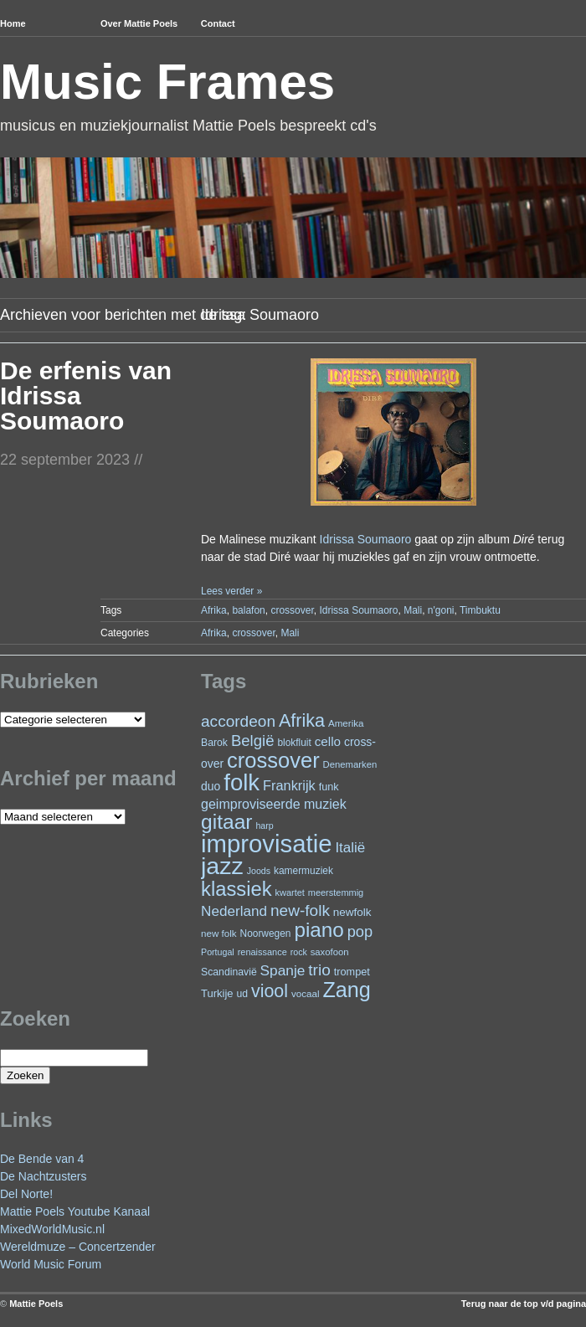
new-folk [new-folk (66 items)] (300, 910)
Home (13, 23)
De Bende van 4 (42, 1158)
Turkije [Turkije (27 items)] (217, 993)
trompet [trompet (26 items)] (352, 971)
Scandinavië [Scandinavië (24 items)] (229, 972)
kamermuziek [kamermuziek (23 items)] (303, 871)
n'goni (441, 610)
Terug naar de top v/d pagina (523, 1304)
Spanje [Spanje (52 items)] (283, 970)
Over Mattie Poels (138, 23)
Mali (413, 610)
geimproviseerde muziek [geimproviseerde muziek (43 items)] (274, 803)
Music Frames (167, 82)
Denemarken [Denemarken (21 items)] (350, 764)
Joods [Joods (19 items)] (258, 871)
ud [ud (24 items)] (243, 994)
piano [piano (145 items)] (318, 929)
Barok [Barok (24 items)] (214, 742)
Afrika (214, 610)
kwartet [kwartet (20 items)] (290, 892)
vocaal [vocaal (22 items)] (305, 993)
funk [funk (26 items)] (329, 786)
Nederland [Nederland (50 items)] (234, 911)
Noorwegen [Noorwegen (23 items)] (265, 933)
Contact (218, 23)
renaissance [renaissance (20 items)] (262, 952)
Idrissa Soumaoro (366, 539)
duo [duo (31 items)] (210, 786)
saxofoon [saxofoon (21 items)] (330, 952)
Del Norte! (26, 1194)
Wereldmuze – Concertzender (78, 1246)
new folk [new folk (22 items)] (219, 933)
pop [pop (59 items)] (360, 931)
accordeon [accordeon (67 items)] (238, 721)
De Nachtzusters (43, 1176)
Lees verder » (231, 591)
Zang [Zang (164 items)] (346, 989)
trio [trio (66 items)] (319, 970)
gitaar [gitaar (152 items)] (226, 821)
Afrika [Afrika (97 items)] (302, 720)
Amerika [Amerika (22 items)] (346, 723)
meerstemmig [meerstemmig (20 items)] (335, 892)
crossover (291, 610)
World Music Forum (50, 1264)
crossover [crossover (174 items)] (273, 760)
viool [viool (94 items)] (269, 991)
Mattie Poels (36, 1304)
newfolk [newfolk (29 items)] (352, 912)
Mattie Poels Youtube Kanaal (75, 1211)
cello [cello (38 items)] (328, 741)
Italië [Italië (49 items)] (350, 848)
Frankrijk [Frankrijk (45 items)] (289, 785)
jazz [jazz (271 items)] (222, 865)
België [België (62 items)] (253, 740)
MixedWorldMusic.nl (52, 1229)
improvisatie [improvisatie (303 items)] (266, 843)
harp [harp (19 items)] (264, 825)
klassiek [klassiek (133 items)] (236, 888)
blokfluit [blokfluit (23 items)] (294, 742)
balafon (248, 610)
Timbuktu (480, 610)
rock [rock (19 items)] (298, 952)
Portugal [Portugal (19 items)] (217, 952)
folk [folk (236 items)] (242, 782)
